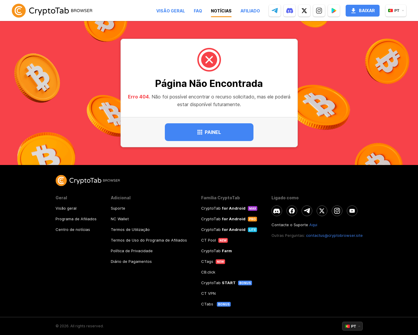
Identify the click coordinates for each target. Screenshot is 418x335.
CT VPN (208, 293)
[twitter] (304, 11)
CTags (207, 261)
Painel (209, 132)
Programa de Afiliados (76, 218)
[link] (52, 10)
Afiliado (250, 10)
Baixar (362, 11)
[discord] (289, 11)
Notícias (221, 10)
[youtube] (352, 210)
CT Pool (208, 240)
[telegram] (275, 11)
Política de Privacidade (132, 250)
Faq (198, 10)
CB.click (208, 272)
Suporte (118, 208)
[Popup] (334, 11)
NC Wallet (120, 218)
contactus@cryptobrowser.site (334, 235)
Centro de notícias (73, 229)
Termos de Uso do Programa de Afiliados (149, 240)
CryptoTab (223, 208)
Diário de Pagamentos (131, 261)
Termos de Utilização (130, 229)
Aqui (313, 224)
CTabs (207, 304)
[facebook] (292, 210)
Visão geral (170, 10)
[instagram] (319, 11)
